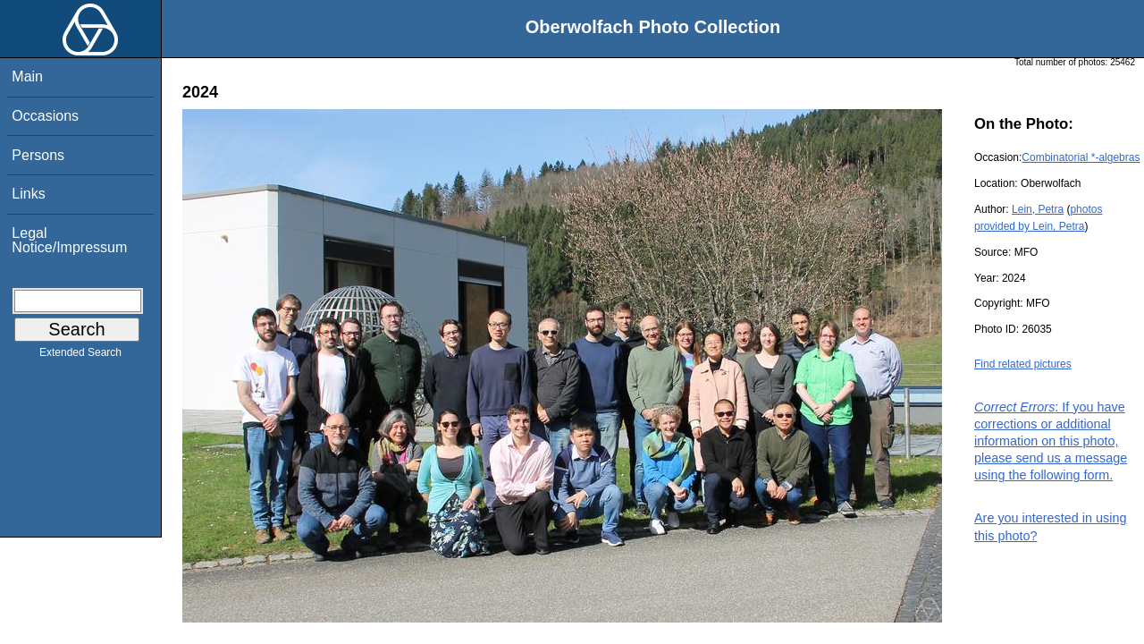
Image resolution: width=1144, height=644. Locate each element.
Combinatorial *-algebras (1081, 157)
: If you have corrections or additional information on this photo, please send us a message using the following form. (1050, 441)
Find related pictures (1023, 364)
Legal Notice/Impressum (69, 240)
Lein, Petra (1038, 209)
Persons (38, 155)
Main (27, 76)
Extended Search (80, 356)
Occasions (45, 115)
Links (28, 193)
